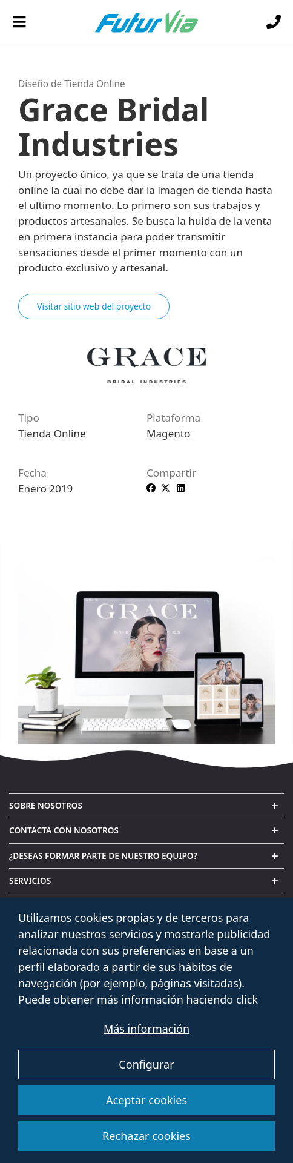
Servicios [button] (30, 880)
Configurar (146, 1064)
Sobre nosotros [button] (45, 805)
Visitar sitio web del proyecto (94, 306)
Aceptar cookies (146, 1100)
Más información (146, 1028)
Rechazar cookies (146, 1135)
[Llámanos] (273, 22)
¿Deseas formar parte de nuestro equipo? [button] (103, 855)
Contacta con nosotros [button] (64, 830)
